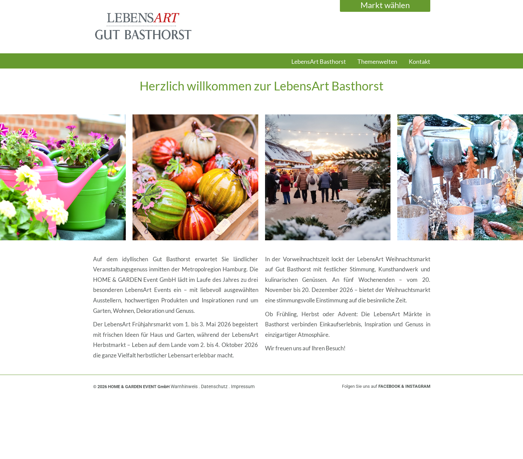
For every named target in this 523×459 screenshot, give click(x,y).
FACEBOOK (389, 386)
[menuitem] (319, 65)
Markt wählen (385, 5)
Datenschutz (215, 386)
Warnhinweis (185, 386)
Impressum (243, 386)
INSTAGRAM (417, 386)
